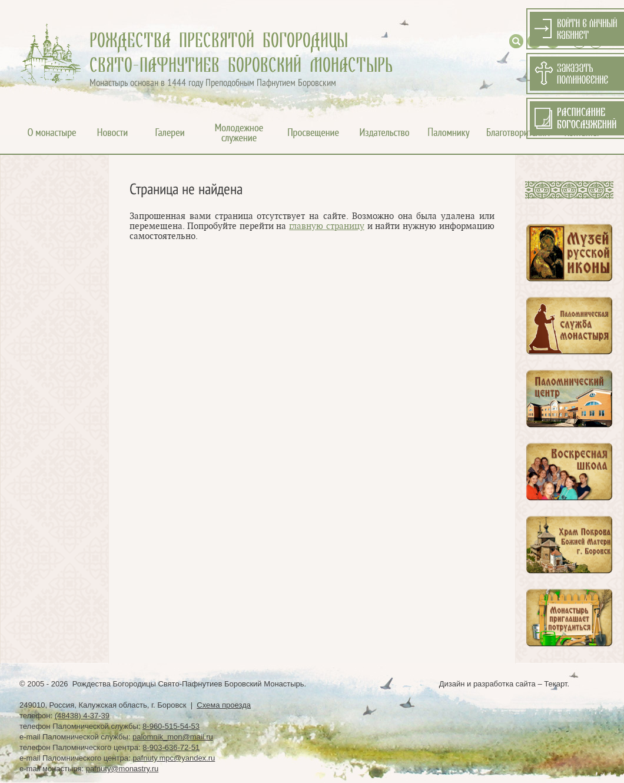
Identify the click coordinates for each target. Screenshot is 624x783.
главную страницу (326, 226)
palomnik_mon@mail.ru (172, 736)
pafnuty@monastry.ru (122, 768)
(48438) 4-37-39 (82, 715)
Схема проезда (224, 705)
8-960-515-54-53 (171, 726)
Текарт (555, 683)
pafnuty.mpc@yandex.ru (173, 758)
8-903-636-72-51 (171, 747)
